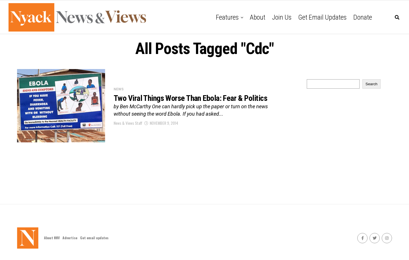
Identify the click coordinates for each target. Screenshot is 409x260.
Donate (362, 17)
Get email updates (322, 17)
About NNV (52, 237)
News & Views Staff (128, 123)
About (257, 17)
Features (227, 17)
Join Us (281, 17)
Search (371, 84)
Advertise (69, 237)
